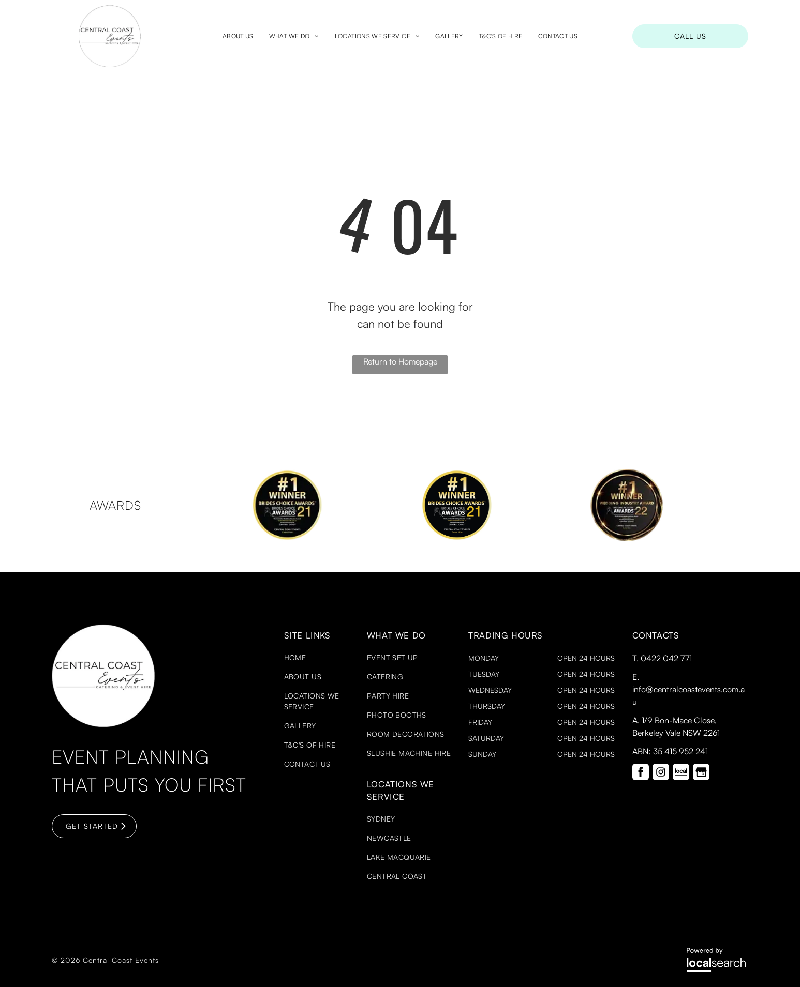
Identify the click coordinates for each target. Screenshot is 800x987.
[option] (287, 505)
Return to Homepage (400, 361)
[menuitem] (238, 36)
